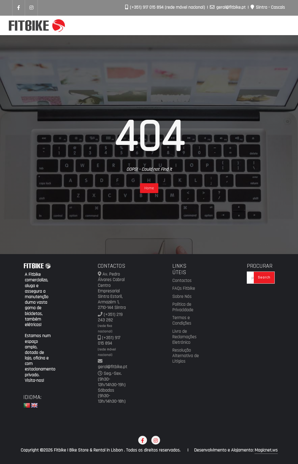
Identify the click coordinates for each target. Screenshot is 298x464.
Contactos (181, 281)
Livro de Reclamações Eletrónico (184, 337)
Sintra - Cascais (268, 7)
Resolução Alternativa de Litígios (185, 356)
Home (149, 188)
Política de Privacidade (182, 307)
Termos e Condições (181, 320)
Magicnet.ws (266, 450)
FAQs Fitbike (183, 289)
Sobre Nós (181, 297)
